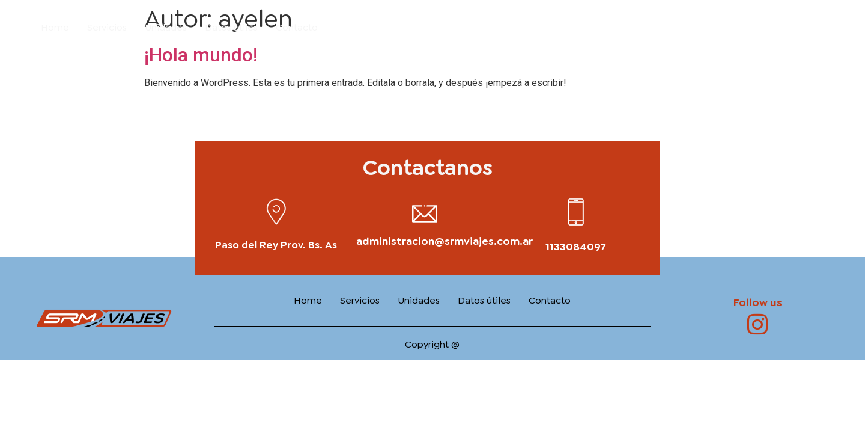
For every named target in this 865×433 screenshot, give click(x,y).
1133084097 (575, 246)
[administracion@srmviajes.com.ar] (425, 213)
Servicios (107, 27)
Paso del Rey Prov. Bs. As (276, 244)
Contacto (297, 27)
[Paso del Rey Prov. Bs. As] (276, 212)
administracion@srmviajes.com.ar (444, 241)
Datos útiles (231, 27)
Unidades (166, 27)
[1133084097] (575, 212)
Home (55, 27)
